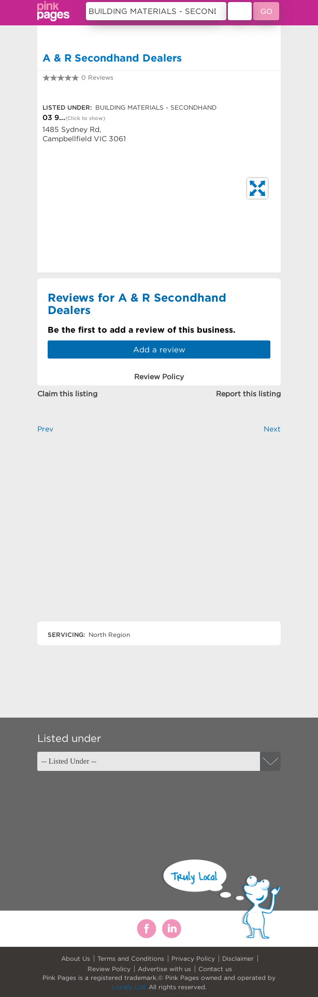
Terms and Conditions (130, 958)
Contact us (215, 968)
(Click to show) (85, 118)
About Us (75, 958)
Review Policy (109, 968)
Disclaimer (238, 958)
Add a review (159, 349)
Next (272, 429)
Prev (45, 429)
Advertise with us (164, 968)
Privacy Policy (193, 958)
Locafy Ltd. (129, 987)
